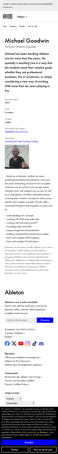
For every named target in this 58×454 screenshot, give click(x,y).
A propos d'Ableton (14, 333)
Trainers (13, 26)
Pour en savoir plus (43, 449)
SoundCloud (10, 141)
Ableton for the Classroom (17, 361)
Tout (4, 26)
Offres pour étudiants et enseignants (22, 357)
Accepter (29, 442)
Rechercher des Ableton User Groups (23, 376)
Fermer (14, 449)
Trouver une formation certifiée (19, 380)
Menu (21, 17)
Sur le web (32, 26)
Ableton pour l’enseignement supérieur (23, 364)
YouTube (26, 141)
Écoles (22, 26)
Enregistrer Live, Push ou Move (19, 329)
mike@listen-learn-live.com (16, 131)
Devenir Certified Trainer (16, 384)
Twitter (19, 141)
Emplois (8, 336)
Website (34, 141)
